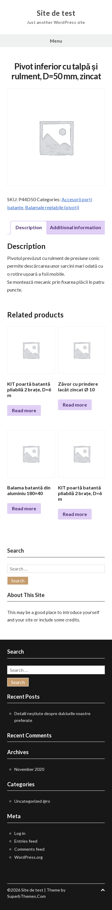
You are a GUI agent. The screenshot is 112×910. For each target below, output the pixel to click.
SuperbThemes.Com (26, 896)
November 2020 (29, 769)
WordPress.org (28, 857)
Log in (19, 833)
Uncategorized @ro (32, 801)
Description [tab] (29, 227)
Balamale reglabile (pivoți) (52, 207)
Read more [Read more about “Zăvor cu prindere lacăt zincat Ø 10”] (75, 404)
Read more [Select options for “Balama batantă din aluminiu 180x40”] (24, 508)
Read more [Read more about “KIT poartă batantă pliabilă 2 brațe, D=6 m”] (24, 410)
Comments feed (29, 849)
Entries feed (25, 841)
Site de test (56, 13)
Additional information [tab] (75, 227)
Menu (56, 41)
